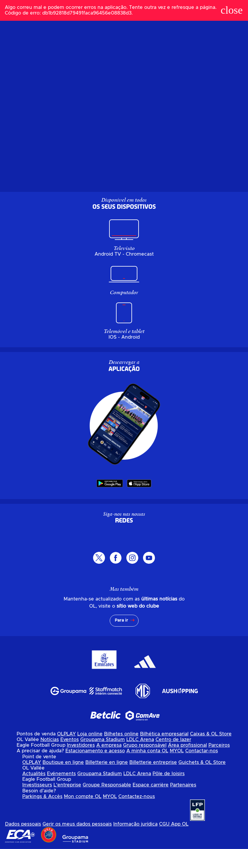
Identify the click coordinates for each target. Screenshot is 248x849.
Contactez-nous (136, 796)
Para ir (121, 620)
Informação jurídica (135, 824)
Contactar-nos (201, 750)
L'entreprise (67, 785)
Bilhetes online (121, 734)
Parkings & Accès (42, 796)
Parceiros (219, 745)
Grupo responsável (145, 745)
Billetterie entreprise (153, 762)
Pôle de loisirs (169, 773)
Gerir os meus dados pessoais (77, 824)
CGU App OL (174, 824)
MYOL (177, 750)
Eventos (69, 739)
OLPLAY (66, 734)
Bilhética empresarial (164, 734)
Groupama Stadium (102, 739)
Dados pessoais (23, 824)
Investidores (81, 745)
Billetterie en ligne (106, 762)
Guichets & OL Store (202, 762)
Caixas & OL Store (211, 734)
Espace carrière (151, 785)
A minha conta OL (147, 750)
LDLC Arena (140, 739)
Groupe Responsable (107, 785)
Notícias (49, 739)
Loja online (90, 734)
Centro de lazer (173, 739)
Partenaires (183, 785)
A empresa (109, 745)
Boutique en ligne (63, 762)
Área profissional (187, 745)
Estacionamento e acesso (95, 750)
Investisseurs (37, 785)
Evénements (61, 773)
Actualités (33, 773)
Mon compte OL (82, 796)
